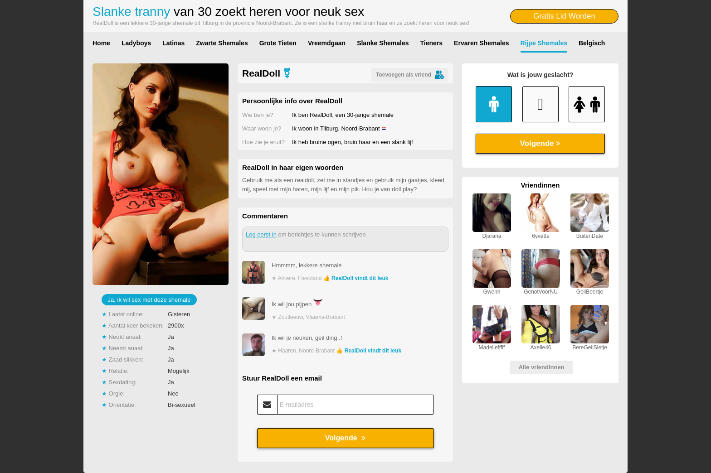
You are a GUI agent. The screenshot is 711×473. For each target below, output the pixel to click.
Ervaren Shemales (481, 43)
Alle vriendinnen (541, 367)
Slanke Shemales (383, 43)
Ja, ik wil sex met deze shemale (149, 299)
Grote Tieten (278, 43)
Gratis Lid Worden (564, 16)
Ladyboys (136, 43)
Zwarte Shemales (222, 43)
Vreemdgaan (327, 43)
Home (101, 43)
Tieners (431, 43)
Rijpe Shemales (544, 43)
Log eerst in (261, 234)
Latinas (173, 43)
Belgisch (592, 43)
